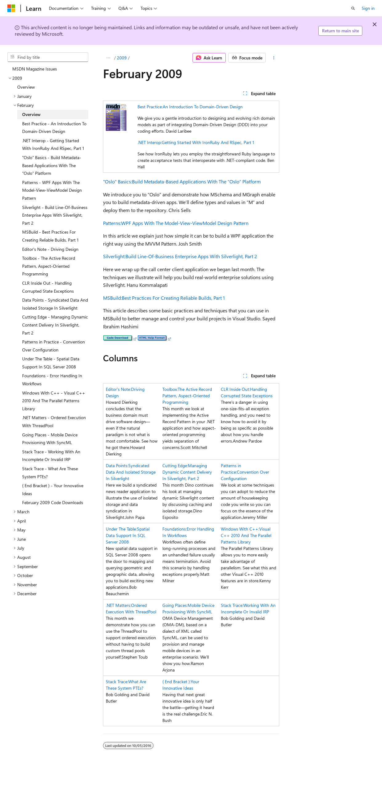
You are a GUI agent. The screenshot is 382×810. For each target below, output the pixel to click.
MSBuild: (112, 298)
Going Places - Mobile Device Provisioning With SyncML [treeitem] (50, 439)
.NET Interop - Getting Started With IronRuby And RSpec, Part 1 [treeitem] (53, 144)
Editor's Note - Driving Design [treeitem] (50, 249)
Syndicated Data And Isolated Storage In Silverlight (131, 472)
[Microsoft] (11, 8)
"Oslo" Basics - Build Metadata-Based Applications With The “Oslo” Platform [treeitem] (51, 165)
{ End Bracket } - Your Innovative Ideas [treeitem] (52, 489)
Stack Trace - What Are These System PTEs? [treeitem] (50, 472)
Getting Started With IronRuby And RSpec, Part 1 (208, 142)
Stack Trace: (232, 605)
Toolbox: (170, 389)
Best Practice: (150, 107)
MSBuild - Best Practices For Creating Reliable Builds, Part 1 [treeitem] (50, 236)
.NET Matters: (118, 605)
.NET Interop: (149, 142)
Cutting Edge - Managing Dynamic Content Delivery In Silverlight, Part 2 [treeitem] (55, 324)
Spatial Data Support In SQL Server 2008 (127, 535)
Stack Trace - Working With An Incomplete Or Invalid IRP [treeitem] (51, 456)
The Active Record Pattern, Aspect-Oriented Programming (187, 395)
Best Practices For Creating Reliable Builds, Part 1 (173, 298)
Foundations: (174, 529)
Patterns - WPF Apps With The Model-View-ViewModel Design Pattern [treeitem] (52, 190)
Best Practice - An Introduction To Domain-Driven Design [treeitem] (54, 127)
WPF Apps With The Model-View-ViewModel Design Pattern (185, 223)
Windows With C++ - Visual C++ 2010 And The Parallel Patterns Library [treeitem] (53, 400)
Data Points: (117, 465)
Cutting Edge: (175, 465)
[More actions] (273, 58)
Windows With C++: (240, 529)
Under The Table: (121, 529)
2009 (122, 58)
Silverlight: (114, 256)
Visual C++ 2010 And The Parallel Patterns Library (246, 535)
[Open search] (353, 8)
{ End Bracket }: (176, 681)
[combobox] (47, 57)
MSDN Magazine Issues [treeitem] (34, 69)
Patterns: (112, 223)
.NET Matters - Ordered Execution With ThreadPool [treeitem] (54, 421)
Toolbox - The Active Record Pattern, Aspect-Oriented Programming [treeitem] (48, 266)
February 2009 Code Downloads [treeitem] (52, 502)
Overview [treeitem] (26, 87)
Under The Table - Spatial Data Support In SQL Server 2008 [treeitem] (50, 363)
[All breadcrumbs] (108, 58)
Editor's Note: (118, 389)
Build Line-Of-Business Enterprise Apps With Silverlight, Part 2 (191, 256)
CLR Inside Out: (235, 389)
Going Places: (175, 605)
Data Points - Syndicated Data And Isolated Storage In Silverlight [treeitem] (55, 304)
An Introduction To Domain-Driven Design (203, 107)
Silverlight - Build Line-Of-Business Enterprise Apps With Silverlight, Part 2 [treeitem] (54, 215)
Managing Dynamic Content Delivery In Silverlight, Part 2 (187, 472)
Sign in (368, 8)
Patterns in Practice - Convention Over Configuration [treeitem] (53, 346)
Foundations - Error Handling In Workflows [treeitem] (52, 380)
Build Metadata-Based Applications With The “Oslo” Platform (196, 181)
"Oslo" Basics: (117, 181)
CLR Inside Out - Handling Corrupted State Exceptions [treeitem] (48, 287)
